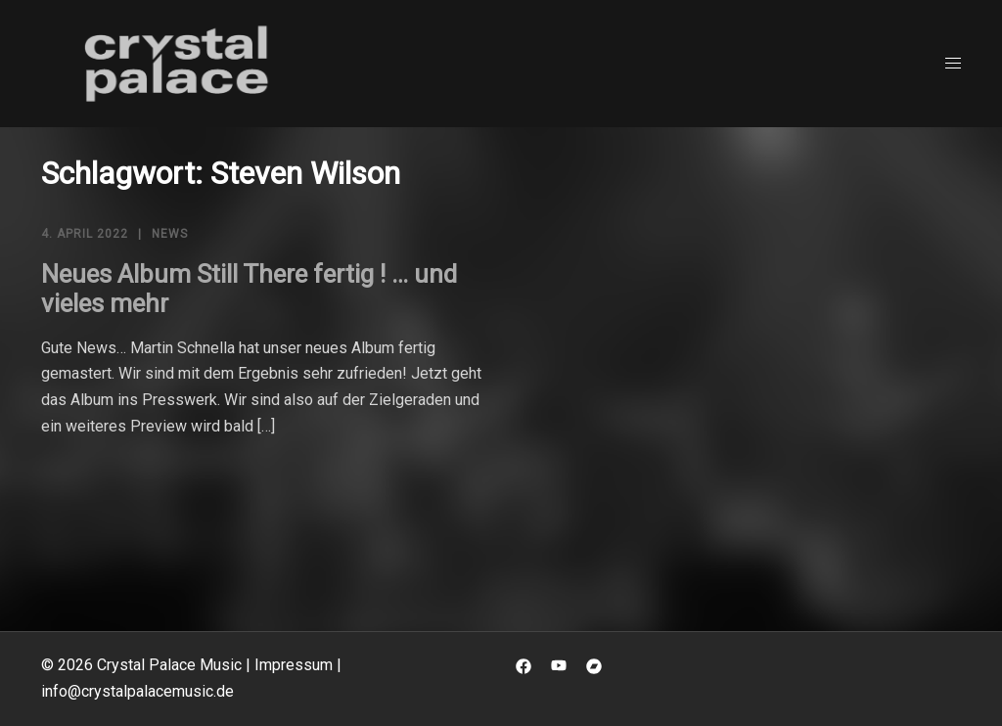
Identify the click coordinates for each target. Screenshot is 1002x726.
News (170, 234)
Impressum (293, 665)
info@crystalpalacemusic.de (137, 691)
